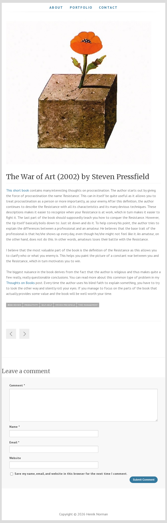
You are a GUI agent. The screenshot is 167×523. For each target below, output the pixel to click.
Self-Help (46, 305)
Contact (108, 7)
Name (14, 426)
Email (14, 442)
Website (15, 458)
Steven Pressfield (65, 305)
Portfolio (81, 7)
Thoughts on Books (20, 283)
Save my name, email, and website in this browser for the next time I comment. (71, 474)
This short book (17, 190)
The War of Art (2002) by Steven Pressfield (77, 176)
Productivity (31, 305)
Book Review (14, 305)
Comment (17, 385)
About (56, 7)
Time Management (88, 305)
